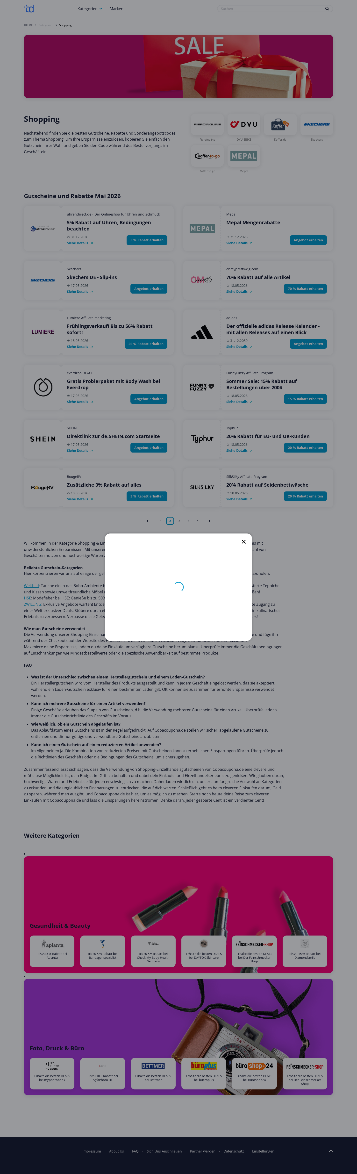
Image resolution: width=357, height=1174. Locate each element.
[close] (244, 542)
